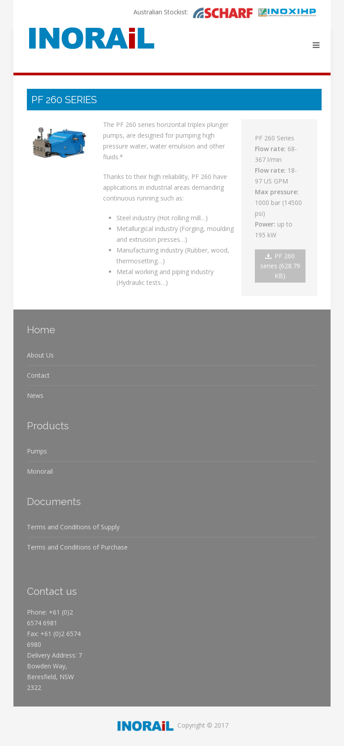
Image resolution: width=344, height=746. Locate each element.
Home (41, 330)
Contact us (52, 591)
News (35, 395)
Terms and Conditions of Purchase (77, 547)
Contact (38, 375)
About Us (40, 355)
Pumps (37, 451)
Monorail (40, 471)
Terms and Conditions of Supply (73, 527)
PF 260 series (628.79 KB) (280, 266)
